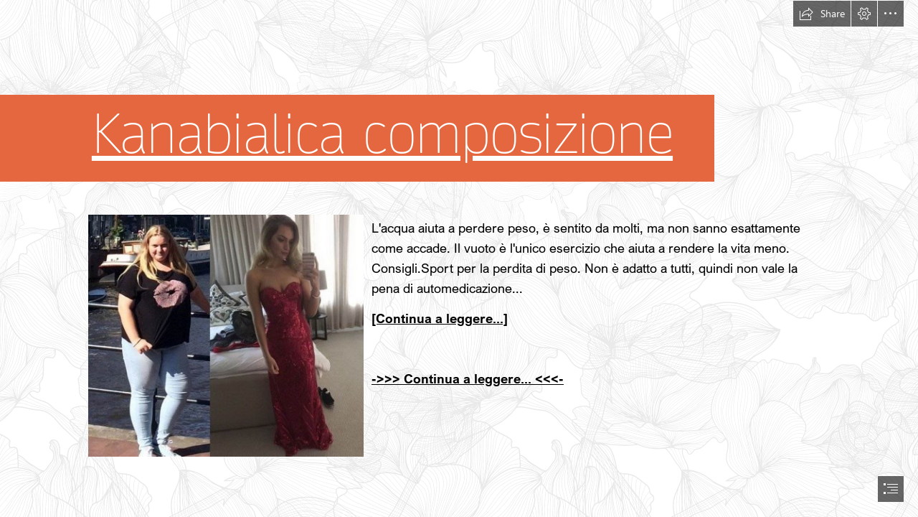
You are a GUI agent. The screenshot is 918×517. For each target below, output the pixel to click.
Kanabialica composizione (382, 134)
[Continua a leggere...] (440, 318)
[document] (459, 258)
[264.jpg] (225, 335)
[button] (822, 14)
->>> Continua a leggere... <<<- (468, 378)
